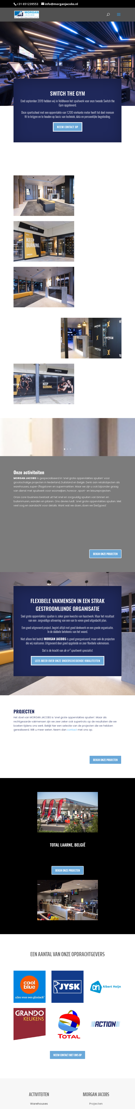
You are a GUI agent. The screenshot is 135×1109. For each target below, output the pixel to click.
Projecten (96, 1104)
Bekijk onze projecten (105, 554)
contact (72, 729)
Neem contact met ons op (67, 1055)
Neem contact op (67, 126)
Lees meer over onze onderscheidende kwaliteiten (69, 661)
